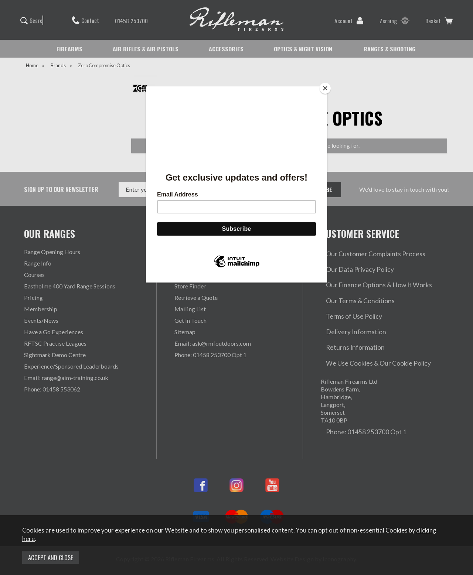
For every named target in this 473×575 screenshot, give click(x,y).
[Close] (325, 88)
